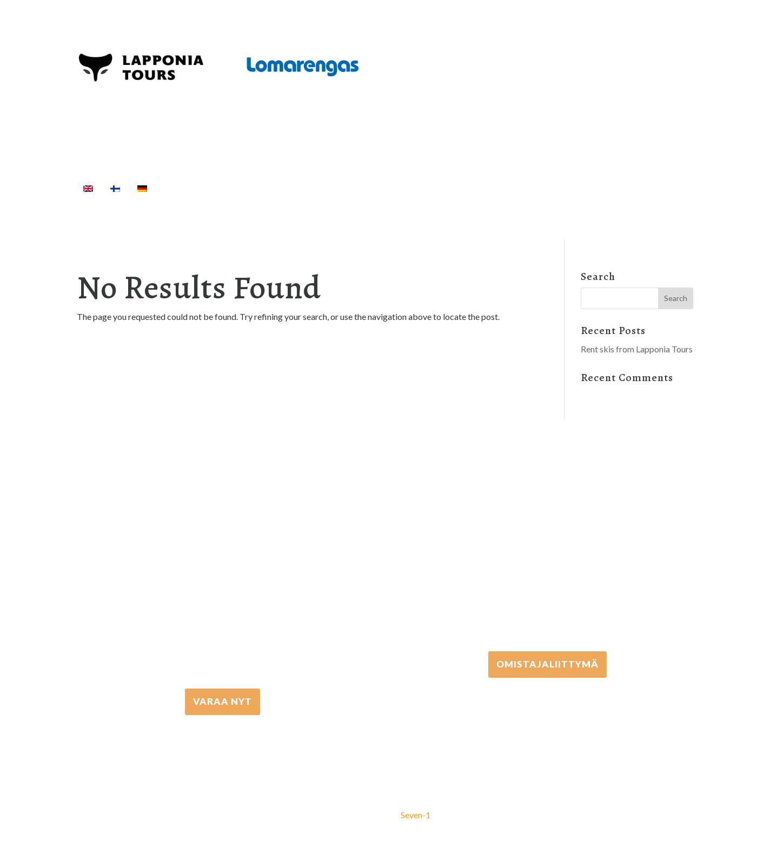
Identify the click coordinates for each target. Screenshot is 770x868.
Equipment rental (310, 188)
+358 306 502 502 (547, 550)
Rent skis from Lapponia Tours (637, 349)
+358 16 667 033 (223, 588)
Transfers (382, 188)
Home (177, 188)
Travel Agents (511, 188)
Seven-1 (415, 815)
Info (578, 188)
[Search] (612, 188)
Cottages (438, 188)
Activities (231, 188)
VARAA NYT (222, 701)
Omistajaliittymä (547, 664)
